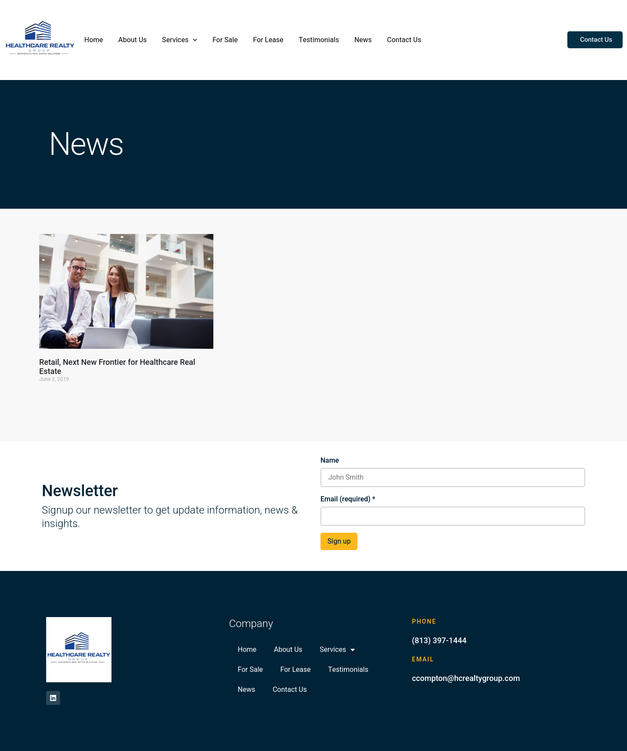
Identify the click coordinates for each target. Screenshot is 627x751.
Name (329, 460)
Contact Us (404, 40)
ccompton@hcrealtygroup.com (466, 678)
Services (179, 40)
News (363, 40)
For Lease (268, 40)
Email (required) (347, 499)
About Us (132, 40)
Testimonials (319, 40)
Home (93, 40)
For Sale (225, 40)
